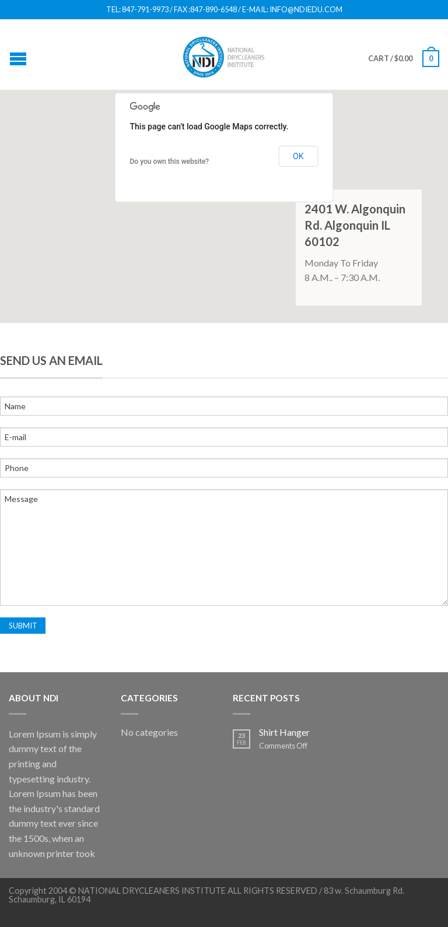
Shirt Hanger (284, 732)
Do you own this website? (169, 161)
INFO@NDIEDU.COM (306, 9)
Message (224, 547)
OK (298, 156)
